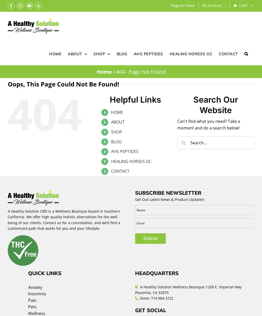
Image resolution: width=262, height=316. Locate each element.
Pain (32, 300)
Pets (32, 307)
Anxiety (35, 287)
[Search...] (215, 142)
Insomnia (37, 294)
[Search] (183, 142)
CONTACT (120, 171)
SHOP (116, 132)
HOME (117, 112)
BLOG (116, 142)
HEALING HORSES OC (131, 161)
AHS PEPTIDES (124, 151)
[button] (246, 53)
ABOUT (118, 122)
